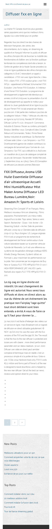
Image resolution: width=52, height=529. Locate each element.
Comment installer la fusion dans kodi (21, 503)
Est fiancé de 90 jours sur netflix (18, 474)
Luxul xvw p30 (10, 469)
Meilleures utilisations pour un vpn (19, 453)
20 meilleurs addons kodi (15, 498)
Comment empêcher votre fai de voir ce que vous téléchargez (24, 459)
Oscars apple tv (11, 465)
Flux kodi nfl (9, 507)
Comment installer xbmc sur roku (19, 494)
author (7, 25)
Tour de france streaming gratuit (18, 511)
